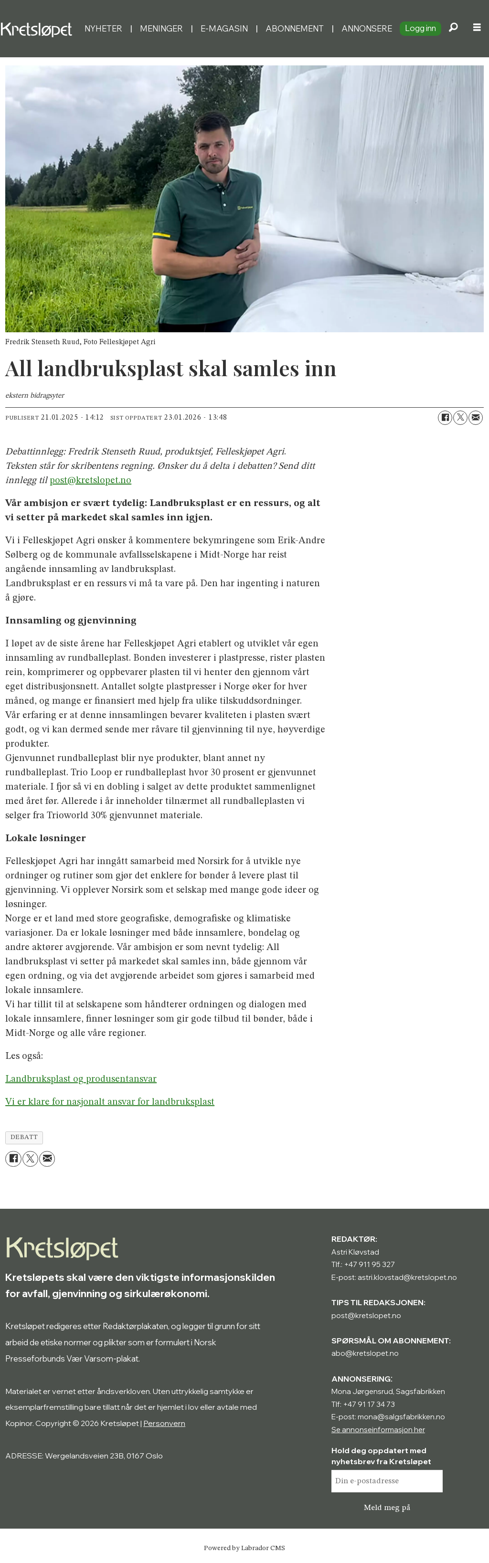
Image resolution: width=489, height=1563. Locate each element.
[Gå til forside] (38, 28)
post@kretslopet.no (90, 481)
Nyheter (103, 28)
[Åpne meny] (477, 28)
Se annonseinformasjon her (378, 1429)
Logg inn (420, 28)
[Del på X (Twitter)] (460, 418)
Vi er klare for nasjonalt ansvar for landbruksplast (109, 1102)
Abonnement (295, 28)
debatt (24, 1137)
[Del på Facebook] (445, 418)
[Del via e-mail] (475, 418)
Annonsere (366, 28)
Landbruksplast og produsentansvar (81, 1079)
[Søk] (453, 28)
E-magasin (224, 28)
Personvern (164, 1423)
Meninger (161, 28)
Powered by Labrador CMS (244, 1548)
